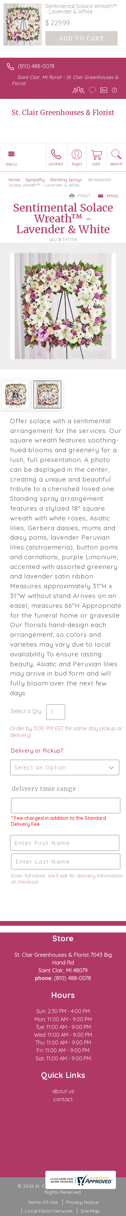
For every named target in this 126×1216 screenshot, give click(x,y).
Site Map (90, 1211)
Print (80, 196)
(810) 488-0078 (36, 66)
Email (108, 196)
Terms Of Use (43, 1202)
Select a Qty (26, 711)
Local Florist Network (48, 1211)
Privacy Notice (82, 1202)
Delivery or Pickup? (37, 750)
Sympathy (35, 179)
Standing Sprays (66, 179)
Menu (11, 164)
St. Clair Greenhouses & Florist (63, 112)
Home (14, 179)
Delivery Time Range (44, 788)
